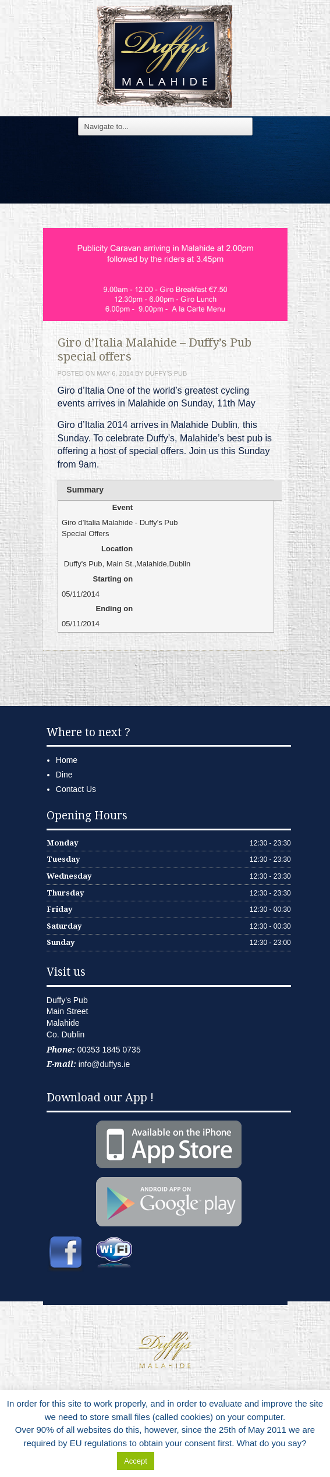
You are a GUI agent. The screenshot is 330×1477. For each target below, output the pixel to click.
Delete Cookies (186, 1460)
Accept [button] (135, 1461)
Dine (64, 774)
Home (66, 760)
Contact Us (76, 789)
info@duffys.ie (104, 1064)
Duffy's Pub (166, 373)
